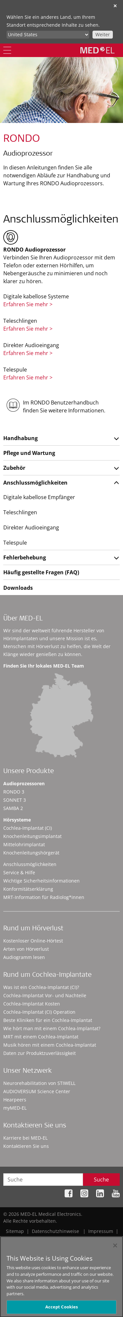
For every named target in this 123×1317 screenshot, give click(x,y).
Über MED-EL (23, 619)
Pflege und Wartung (29, 453)
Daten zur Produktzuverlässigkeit (39, 1053)
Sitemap (15, 1231)
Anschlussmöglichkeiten (35, 482)
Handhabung (20, 438)
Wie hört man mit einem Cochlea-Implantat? (51, 1028)
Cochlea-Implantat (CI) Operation (39, 1012)
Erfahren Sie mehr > (27, 304)
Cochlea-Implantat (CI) (27, 828)
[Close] (115, 1248)
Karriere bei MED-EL (25, 1138)
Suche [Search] (101, 1179)
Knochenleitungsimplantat (32, 836)
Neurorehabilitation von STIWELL (39, 1083)
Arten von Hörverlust (26, 949)
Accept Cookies (61, 1309)
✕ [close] (115, 6)
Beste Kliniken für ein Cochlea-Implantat (47, 1020)
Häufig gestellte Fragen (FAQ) (41, 572)
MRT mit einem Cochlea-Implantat (40, 1036)
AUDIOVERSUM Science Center (36, 1091)
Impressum (100, 1231)
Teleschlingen (20, 512)
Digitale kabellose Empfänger (39, 497)
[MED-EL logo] (97, 50)
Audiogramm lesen (24, 957)
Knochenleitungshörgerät (31, 853)
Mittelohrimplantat (24, 844)
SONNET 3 (14, 800)
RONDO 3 (13, 792)
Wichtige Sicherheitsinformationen (41, 881)
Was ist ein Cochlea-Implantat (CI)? (41, 987)
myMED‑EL (15, 1108)
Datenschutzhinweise (55, 1231)
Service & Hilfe (19, 872)
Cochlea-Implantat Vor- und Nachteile (44, 995)
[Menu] (7, 50)
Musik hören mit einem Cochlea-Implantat (49, 1045)
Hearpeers (14, 1099)
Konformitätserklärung (28, 889)
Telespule (15, 542)
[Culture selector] (48, 35)
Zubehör (14, 467)
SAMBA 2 (13, 808)
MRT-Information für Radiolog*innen (43, 897)
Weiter (102, 34)
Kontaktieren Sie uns (26, 1146)
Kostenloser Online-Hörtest (33, 941)
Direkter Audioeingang (31, 527)
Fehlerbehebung (24, 557)
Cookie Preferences (99, 1238)
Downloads (18, 587)
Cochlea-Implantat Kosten (31, 1004)
